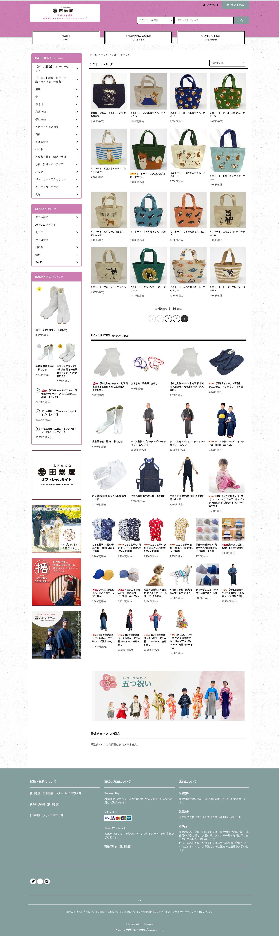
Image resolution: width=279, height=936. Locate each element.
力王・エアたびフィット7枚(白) (51, 330)
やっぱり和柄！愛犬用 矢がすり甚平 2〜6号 (181, 591)
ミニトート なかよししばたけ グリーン (147, 175)
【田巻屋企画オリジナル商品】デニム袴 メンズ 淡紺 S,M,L (103, 638)
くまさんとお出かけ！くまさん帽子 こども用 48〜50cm (129, 593)
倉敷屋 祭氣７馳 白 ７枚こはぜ (107, 441)
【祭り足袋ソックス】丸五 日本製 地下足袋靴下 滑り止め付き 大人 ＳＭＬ (188, 386)
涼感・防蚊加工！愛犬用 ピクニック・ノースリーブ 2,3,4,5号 (155, 593)
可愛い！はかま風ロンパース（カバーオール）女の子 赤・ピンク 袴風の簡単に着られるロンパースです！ (226, 501)
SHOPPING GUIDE (138, 37)
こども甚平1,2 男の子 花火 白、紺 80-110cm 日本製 (103, 548)
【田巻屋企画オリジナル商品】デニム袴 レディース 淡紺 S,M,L (155, 640)
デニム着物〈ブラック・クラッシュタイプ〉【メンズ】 (187, 443)
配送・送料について (111, 911)
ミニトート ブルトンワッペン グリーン (147, 289)
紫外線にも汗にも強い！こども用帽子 (233, 546)
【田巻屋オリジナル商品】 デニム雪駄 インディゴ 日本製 (226, 385)
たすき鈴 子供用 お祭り (144, 383)
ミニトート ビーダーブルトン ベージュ (227, 289)
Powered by (139, 930)
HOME (66, 37)
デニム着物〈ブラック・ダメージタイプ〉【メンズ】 (148, 443)
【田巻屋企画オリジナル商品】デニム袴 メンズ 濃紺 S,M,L (233, 593)
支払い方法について (87, 911)
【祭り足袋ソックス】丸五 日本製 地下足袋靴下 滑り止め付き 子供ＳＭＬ (110, 386)
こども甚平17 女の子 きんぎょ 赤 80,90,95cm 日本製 (155, 548)
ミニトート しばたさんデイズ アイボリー (187, 174)
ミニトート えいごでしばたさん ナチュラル (108, 233)
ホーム (93, 55)
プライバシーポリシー (184, 911)
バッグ (104, 55)
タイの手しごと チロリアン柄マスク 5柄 (207, 591)
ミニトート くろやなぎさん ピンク (187, 233)
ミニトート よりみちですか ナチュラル (227, 233)
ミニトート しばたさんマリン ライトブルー (108, 170)
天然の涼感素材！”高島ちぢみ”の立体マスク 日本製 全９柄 (206, 548)
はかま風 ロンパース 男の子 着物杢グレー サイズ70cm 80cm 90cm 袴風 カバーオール (181, 641)
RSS (201, 911)
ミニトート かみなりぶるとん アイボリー (187, 289)
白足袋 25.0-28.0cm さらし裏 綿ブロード (109, 498)
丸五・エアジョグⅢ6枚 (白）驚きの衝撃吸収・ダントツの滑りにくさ (67, 371)
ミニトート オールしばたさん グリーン (227, 115)
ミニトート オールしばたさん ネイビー (187, 115)
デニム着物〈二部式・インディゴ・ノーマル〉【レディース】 (58, 430)
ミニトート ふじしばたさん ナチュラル (147, 115)
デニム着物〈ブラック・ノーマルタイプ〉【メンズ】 (58, 413)
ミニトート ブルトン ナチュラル (108, 287)
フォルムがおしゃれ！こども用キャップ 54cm (103, 593)
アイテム (234, 4)
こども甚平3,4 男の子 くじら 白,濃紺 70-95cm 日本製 (129, 548)
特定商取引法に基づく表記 (155, 911)
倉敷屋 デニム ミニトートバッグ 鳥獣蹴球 (109, 115)
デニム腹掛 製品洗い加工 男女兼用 (148, 496)
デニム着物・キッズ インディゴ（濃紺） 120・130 (226, 443)
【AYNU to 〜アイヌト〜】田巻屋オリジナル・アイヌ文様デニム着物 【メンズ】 (59, 393)
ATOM (209, 911)
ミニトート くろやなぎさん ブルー (147, 233)
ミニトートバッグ (121, 55)
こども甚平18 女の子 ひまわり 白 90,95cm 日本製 (181, 548)
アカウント (213, 4)
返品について (131, 911)
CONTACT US (211, 37)
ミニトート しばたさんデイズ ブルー (227, 178)
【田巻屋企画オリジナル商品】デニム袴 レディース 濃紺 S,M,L (129, 640)
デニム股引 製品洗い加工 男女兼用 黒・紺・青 (188, 498)
